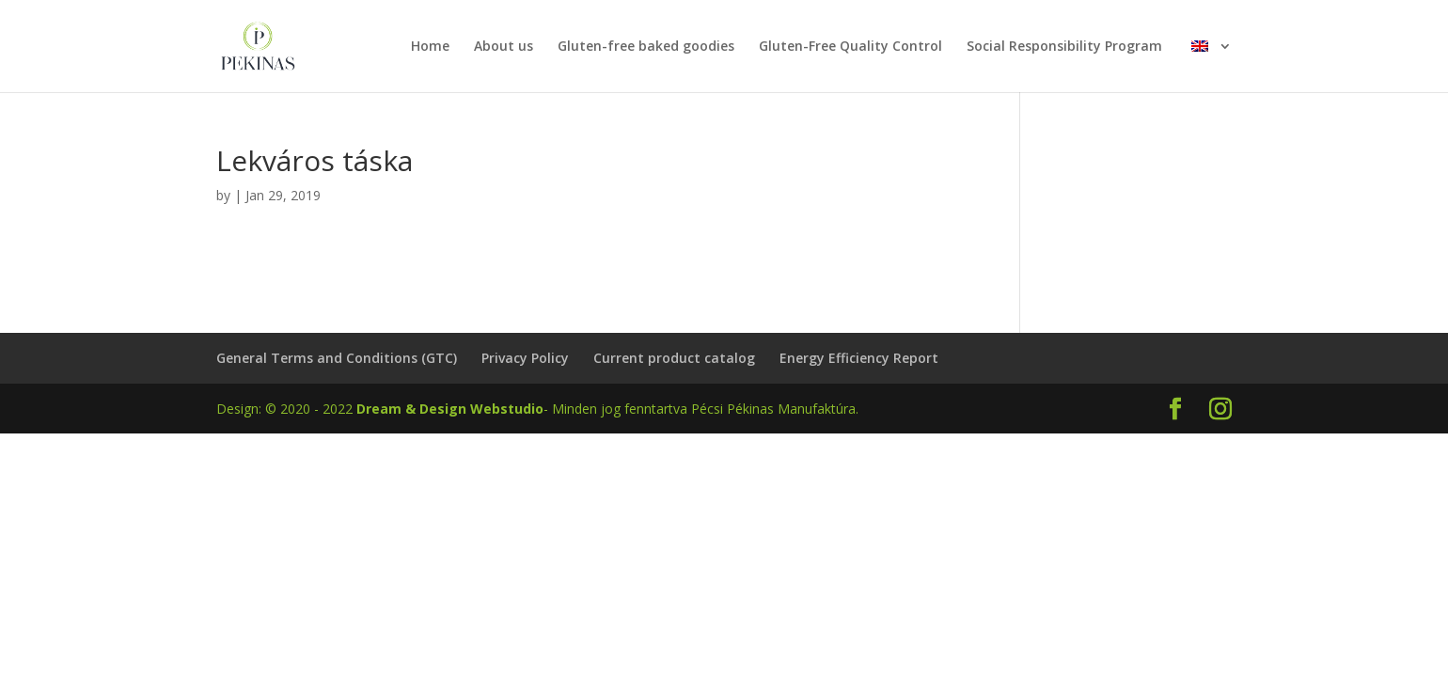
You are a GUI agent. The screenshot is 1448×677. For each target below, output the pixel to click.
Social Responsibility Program (1064, 47)
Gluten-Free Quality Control (850, 47)
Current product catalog (674, 358)
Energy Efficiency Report (858, 358)
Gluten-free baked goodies (646, 47)
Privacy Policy (525, 358)
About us (503, 47)
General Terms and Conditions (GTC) (336, 358)
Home (430, 47)
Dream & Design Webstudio (449, 408)
